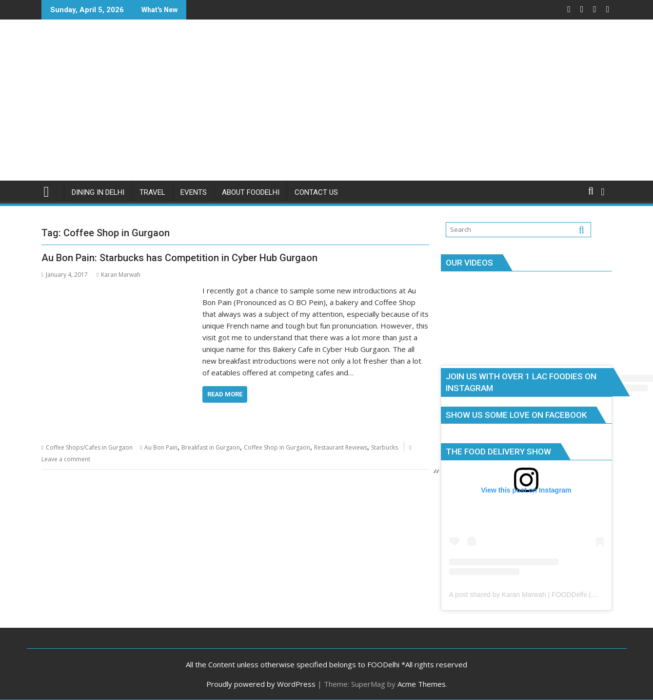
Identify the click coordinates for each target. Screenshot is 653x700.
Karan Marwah (118, 274)
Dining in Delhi (98, 192)
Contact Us (316, 192)
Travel (152, 192)
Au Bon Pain (161, 447)
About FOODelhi (250, 192)
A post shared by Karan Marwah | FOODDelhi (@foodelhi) (536, 594)
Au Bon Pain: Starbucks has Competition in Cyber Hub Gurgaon (179, 258)
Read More (224, 394)
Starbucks (384, 447)
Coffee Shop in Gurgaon (277, 447)
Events (193, 192)
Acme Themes (421, 684)
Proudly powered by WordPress (261, 684)
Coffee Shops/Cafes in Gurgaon (89, 447)
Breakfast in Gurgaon (210, 447)
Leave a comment (65, 459)
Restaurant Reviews (340, 447)
